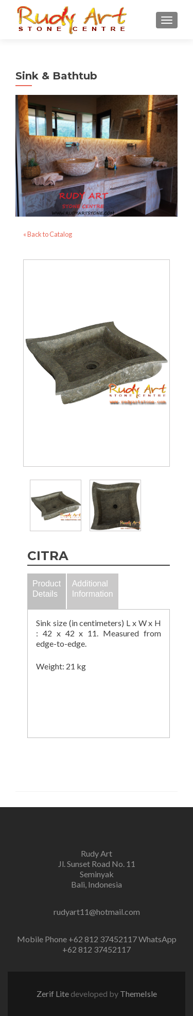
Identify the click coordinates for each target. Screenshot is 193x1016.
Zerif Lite (54, 993)
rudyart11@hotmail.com (97, 911)
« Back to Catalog (47, 234)
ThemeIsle (138, 993)
